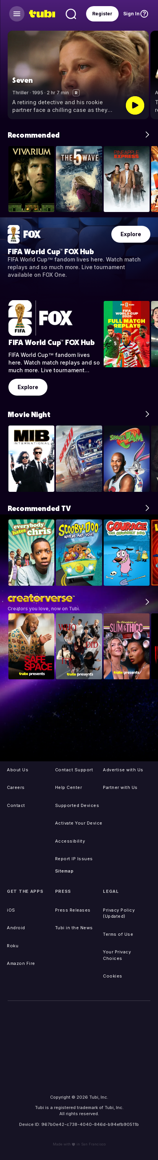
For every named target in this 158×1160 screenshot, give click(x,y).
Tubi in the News (74, 927)
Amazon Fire (21, 963)
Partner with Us (120, 787)
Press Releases (73, 910)
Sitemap (64, 871)
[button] (148, 75)
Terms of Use (118, 934)
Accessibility (70, 841)
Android (16, 927)
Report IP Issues (74, 858)
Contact (16, 805)
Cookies (112, 976)
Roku (12, 945)
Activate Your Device (79, 823)
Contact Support (74, 769)
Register (102, 13)
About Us (17, 769)
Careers (16, 787)
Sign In (131, 13)
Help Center (68, 787)
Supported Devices (77, 805)
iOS (11, 910)
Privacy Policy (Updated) (119, 913)
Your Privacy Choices (117, 955)
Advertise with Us (123, 769)
